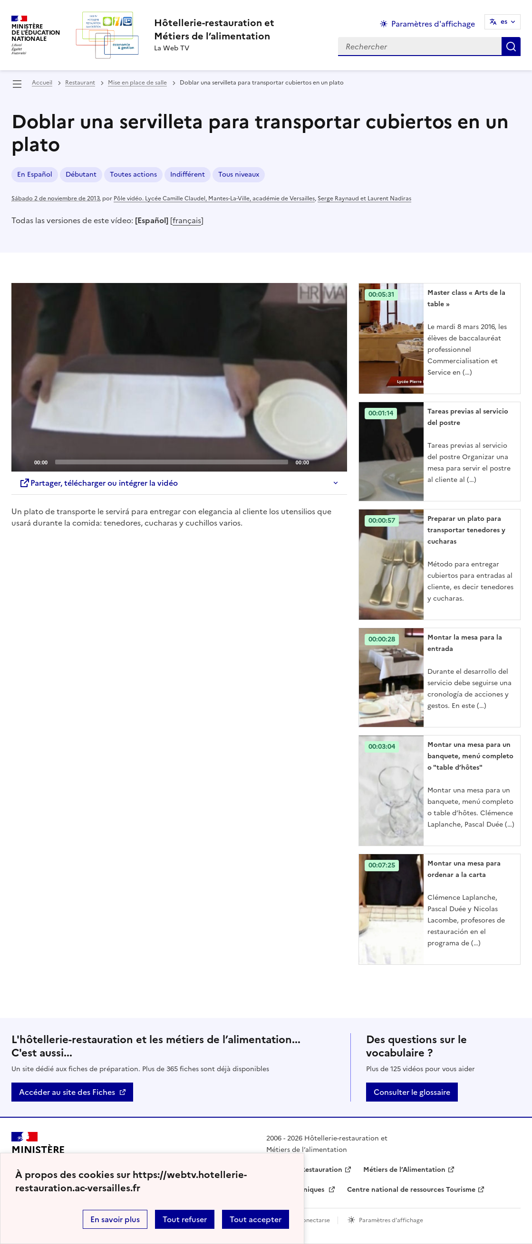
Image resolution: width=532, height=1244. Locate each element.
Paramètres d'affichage (391, 1220)
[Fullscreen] (334, 461)
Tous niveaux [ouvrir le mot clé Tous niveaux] (238, 174)
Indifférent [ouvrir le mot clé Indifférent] (187, 174)
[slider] (171, 462)
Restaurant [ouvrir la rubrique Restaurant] (80, 82)
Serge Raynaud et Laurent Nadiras (364, 198)
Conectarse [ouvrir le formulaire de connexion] (314, 1220)
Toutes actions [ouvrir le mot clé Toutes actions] (133, 174)
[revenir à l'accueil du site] (214, 29)
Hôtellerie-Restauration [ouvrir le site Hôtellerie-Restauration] (304, 1170)
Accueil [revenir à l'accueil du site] (42, 82)
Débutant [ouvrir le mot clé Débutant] (81, 174)
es (504, 22)
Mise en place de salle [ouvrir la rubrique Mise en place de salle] (137, 82)
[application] (179, 377)
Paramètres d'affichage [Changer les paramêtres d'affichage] (433, 23)
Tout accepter (255, 1219)
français (187, 220)
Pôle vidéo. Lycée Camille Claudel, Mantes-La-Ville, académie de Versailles (214, 198)
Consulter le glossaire (412, 1092)
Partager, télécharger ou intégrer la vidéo (98, 483)
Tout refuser (185, 1219)
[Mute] (319, 461)
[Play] (179, 377)
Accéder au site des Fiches (67, 1092)
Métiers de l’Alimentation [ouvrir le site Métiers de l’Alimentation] (404, 1170)
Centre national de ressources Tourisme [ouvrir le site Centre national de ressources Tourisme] (411, 1190)
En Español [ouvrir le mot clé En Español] (34, 174)
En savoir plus (115, 1219)
